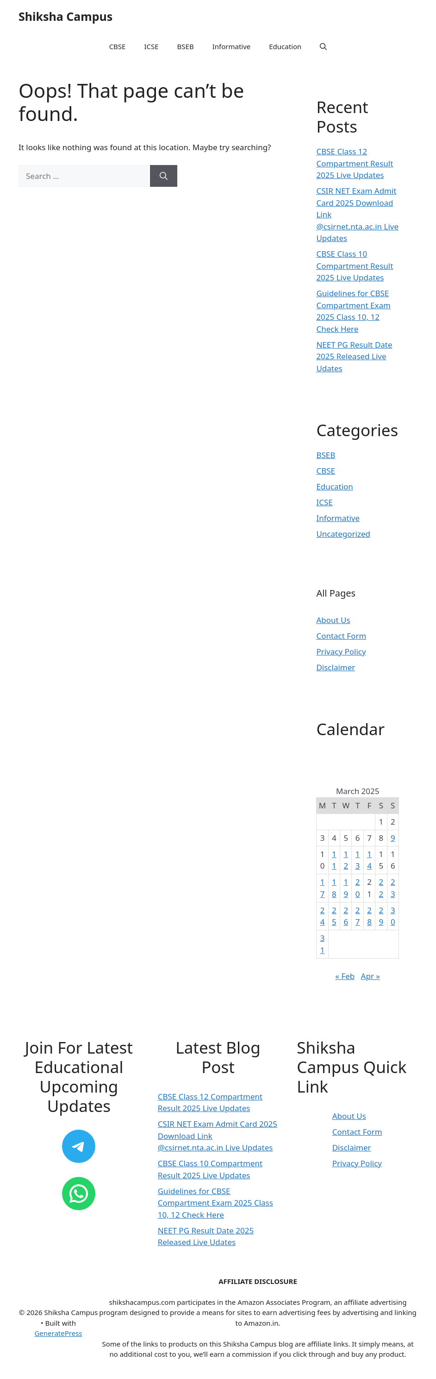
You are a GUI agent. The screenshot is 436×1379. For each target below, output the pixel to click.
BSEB (185, 46)
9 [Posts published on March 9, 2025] (393, 837)
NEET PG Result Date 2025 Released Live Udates (354, 356)
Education (285, 46)
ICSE (151, 46)
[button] (323, 46)
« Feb (345, 976)
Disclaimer (335, 667)
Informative (231, 46)
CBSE (117, 46)
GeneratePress (58, 1333)
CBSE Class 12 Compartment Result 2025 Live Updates (354, 163)
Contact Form (341, 635)
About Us (333, 620)
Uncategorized (343, 533)
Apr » (370, 976)
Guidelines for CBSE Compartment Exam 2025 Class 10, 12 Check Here (215, 1203)
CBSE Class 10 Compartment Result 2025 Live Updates (354, 265)
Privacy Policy (341, 651)
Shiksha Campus (65, 16)
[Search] (163, 176)
